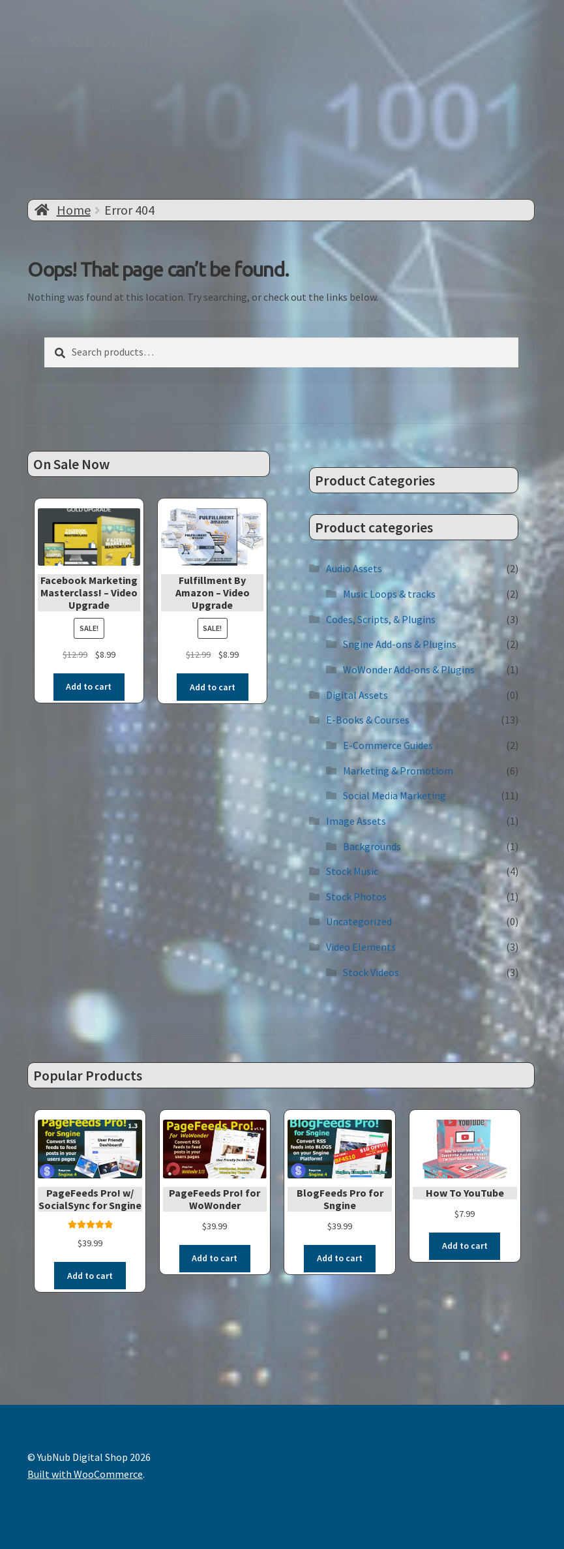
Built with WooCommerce (85, 1473)
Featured (183, 107)
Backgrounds (372, 845)
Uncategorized (359, 921)
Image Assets (356, 820)
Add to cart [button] (88, 686)
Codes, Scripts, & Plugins (381, 618)
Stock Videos (371, 971)
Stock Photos (356, 895)
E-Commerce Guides (388, 744)
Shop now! (118, 107)
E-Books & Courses (367, 719)
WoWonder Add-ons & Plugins (409, 668)
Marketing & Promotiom (398, 769)
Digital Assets (357, 694)
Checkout (290, 107)
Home (74, 210)
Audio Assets (354, 568)
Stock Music (352, 871)
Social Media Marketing (394, 795)
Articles (44, 157)
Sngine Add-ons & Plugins (399, 644)
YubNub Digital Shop (114, 40)
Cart (236, 107)
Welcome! (49, 107)
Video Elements (361, 946)
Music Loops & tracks (389, 593)
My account (359, 107)
